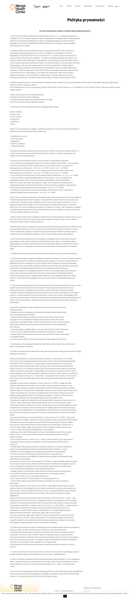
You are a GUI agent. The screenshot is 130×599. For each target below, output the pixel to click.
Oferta (77, 6)
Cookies (57, 591)
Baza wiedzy (100, 6)
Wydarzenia (88, 6)
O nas (61, 6)
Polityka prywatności (67, 591)
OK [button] (65, 596)
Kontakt (111, 6)
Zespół (69, 6)
